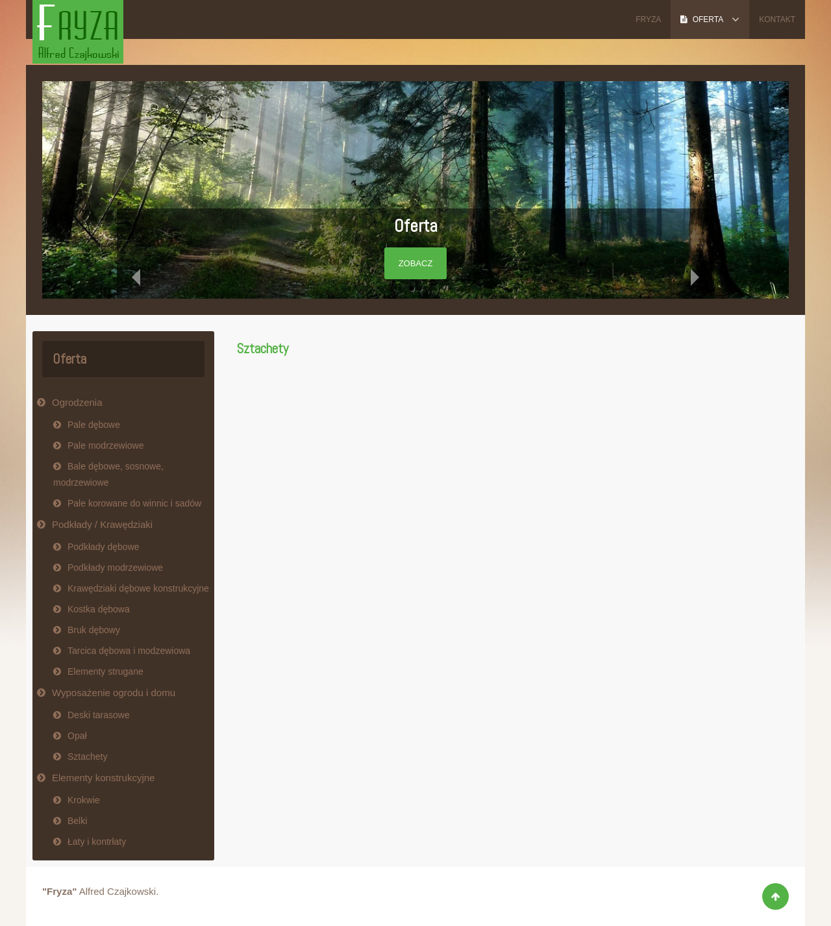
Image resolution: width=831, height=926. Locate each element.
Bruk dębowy (94, 630)
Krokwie (84, 800)
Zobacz (416, 263)
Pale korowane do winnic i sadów (134, 503)
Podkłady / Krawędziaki (102, 524)
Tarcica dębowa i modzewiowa (129, 650)
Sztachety (262, 348)
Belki (77, 821)
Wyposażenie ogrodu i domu (113, 692)
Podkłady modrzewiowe (115, 567)
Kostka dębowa (99, 609)
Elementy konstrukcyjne (103, 777)
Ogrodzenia (77, 402)
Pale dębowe (94, 424)
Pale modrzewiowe (106, 445)
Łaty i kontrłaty (97, 841)
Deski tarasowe (99, 715)
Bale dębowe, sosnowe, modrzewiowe (108, 474)
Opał (77, 736)
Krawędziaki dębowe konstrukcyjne (138, 588)
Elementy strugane (105, 671)
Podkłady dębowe (104, 547)
